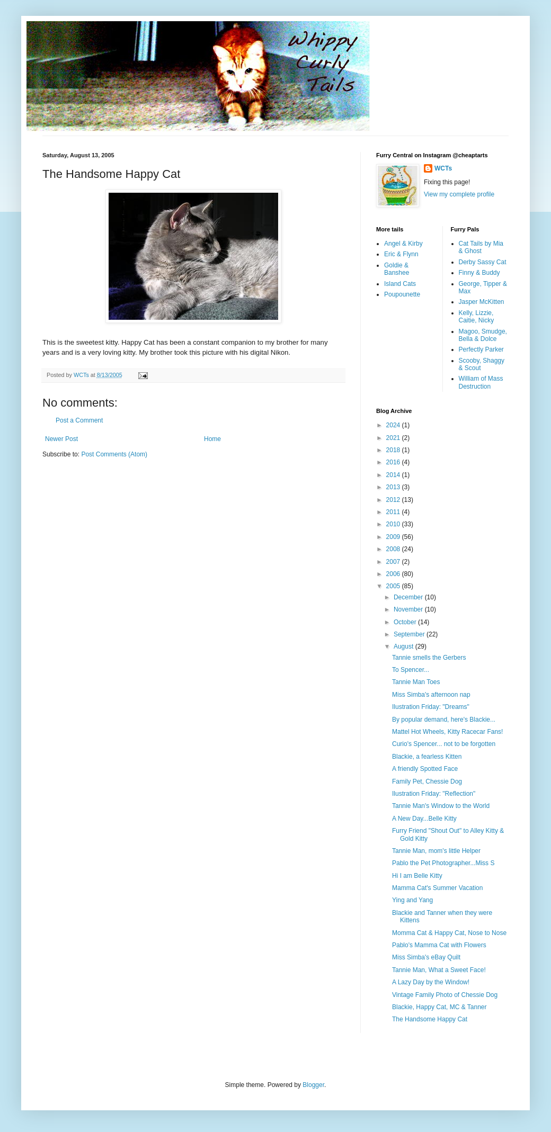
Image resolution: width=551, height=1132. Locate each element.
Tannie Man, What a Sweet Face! (439, 970)
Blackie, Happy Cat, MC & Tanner (439, 1007)
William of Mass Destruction (481, 382)
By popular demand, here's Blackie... (443, 719)
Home (212, 439)
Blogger (313, 1085)
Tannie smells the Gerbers (429, 657)
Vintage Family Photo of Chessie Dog (444, 995)
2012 (394, 500)
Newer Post (61, 439)
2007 (394, 561)
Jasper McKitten (481, 302)
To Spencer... (410, 669)
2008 (394, 549)
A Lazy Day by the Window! (430, 982)
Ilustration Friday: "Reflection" (433, 793)
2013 (394, 487)
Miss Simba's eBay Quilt (426, 957)
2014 (394, 475)
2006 (394, 574)
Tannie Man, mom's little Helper (436, 851)
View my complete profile (459, 194)
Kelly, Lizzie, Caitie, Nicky (476, 316)
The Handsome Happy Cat (429, 1019)
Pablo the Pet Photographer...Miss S (443, 863)
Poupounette (402, 294)
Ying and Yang (412, 900)
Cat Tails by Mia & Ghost (481, 247)
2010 (394, 524)
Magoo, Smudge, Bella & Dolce (483, 335)
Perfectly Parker (481, 349)
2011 (394, 512)
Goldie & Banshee (396, 269)
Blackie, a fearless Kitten (426, 756)
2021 (394, 438)
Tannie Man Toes (416, 682)
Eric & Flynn (401, 254)
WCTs (443, 168)
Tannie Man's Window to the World (441, 806)
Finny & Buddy (479, 272)
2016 (394, 462)
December (409, 597)
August (404, 646)
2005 (394, 586)
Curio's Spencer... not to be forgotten (443, 744)
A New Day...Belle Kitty (424, 818)
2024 (394, 425)
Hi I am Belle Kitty (417, 875)
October (406, 622)
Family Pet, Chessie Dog (427, 781)
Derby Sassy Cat (482, 262)
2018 (394, 450)
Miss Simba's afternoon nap (431, 694)
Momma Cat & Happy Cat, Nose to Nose (449, 933)
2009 (394, 537)
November (409, 609)
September (410, 634)
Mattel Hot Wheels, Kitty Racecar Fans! (447, 731)
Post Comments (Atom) (114, 454)
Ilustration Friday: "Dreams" (430, 707)
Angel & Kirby (403, 243)
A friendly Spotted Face (425, 768)
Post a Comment (79, 420)
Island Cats (400, 284)
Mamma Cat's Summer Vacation (437, 888)
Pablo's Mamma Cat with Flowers (439, 945)
